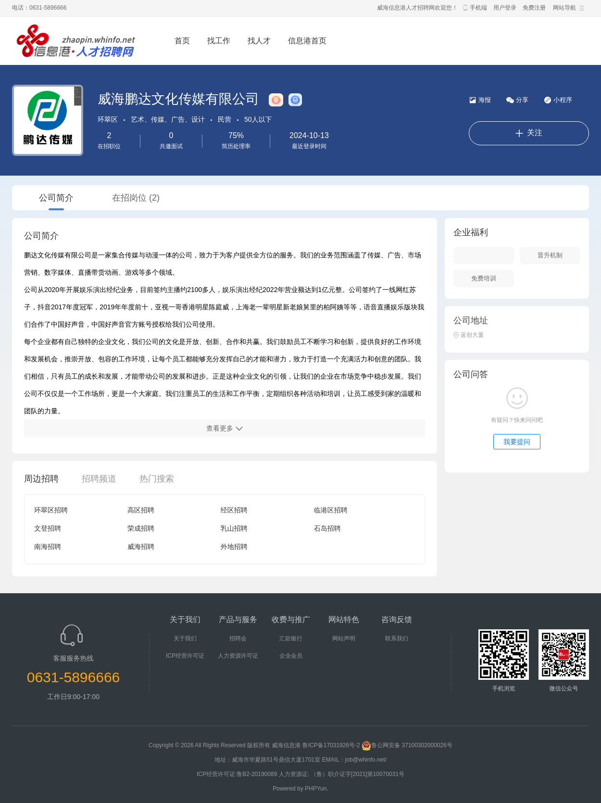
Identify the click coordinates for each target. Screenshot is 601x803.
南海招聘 (47, 546)
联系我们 (396, 638)
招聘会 (238, 638)
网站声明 (343, 638)
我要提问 (516, 442)
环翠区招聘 (51, 510)
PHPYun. (316, 788)
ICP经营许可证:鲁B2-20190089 (238, 774)
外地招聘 (234, 546)
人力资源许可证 (238, 655)
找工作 (218, 41)
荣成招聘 (140, 528)
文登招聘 (47, 528)
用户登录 (504, 7)
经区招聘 (234, 510)
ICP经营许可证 (185, 655)
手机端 (478, 7)
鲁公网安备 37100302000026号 (407, 745)
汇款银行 (290, 638)
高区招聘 (140, 510)
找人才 (259, 41)
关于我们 (185, 638)
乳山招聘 (234, 528)
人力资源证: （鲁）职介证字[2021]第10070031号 (341, 774)
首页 (182, 41)
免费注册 (534, 7)
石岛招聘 (327, 528)
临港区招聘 (331, 510)
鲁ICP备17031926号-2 (331, 745)
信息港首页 (307, 41)
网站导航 (564, 7)
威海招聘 (140, 546)
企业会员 (290, 655)
